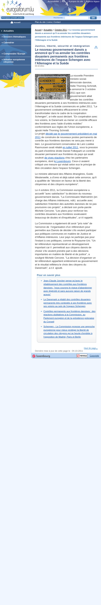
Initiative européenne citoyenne (14, 60)
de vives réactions (54, 157)
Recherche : (59, 18)
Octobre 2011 (61, 30)
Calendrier (8, 42)
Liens (49, 22)
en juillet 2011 (70, 147)
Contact (57, 22)
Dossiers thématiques (14, 36)
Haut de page (91, 348)
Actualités (48, 30)
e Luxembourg (62, 161)
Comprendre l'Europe (14, 53)
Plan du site (40, 22)
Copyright (94, 355)
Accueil (38, 30)
